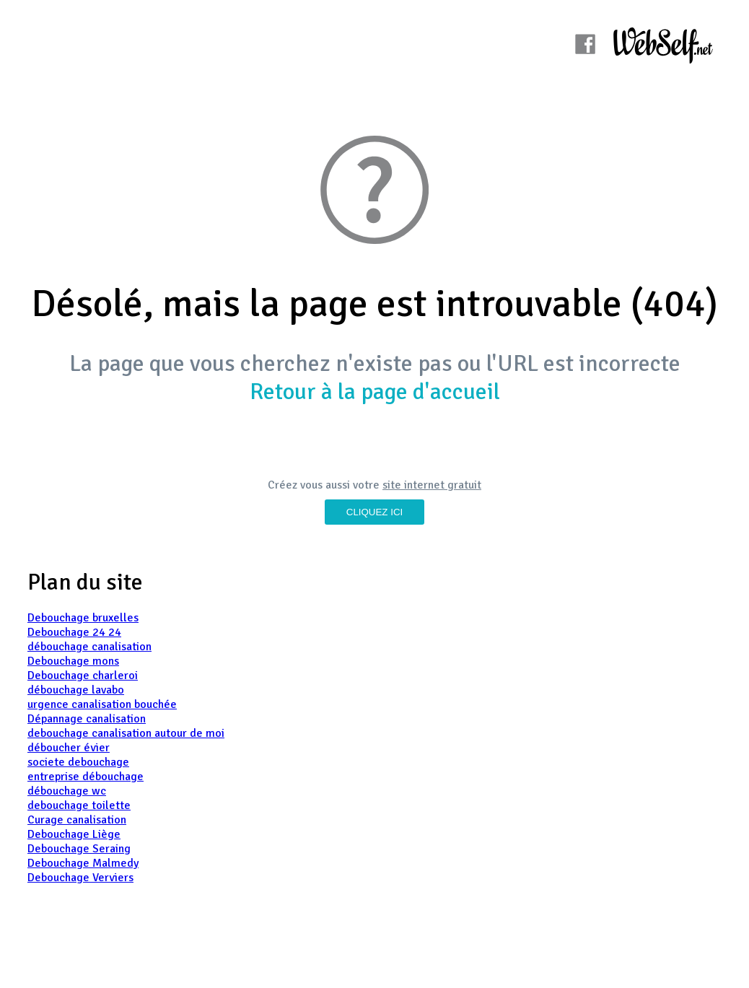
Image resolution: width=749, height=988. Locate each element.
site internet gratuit (431, 485)
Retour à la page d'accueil (375, 391)
